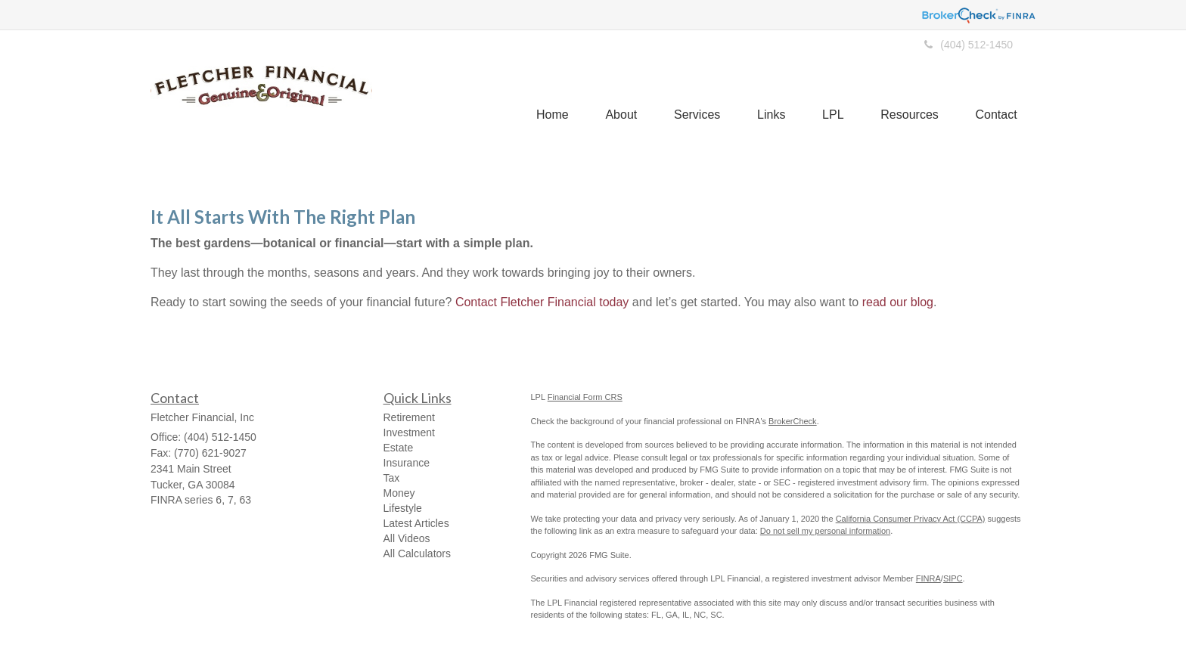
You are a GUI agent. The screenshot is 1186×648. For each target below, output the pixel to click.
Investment (409, 432)
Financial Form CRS (585, 397)
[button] (615, 94)
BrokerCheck (792, 421)
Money (399, 493)
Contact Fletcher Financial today (542, 302)
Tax (391, 478)
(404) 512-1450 (968, 45)
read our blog (897, 302)
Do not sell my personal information (825, 530)
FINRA (928, 578)
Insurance (406, 463)
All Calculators (417, 553)
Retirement (409, 417)
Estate (398, 448)
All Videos (406, 538)
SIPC (953, 578)
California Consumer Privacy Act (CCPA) (911, 518)
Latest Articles (416, 523)
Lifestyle (402, 508)
